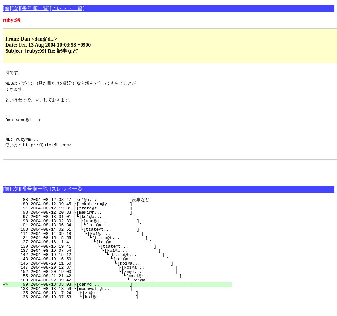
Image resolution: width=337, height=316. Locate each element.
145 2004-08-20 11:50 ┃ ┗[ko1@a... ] (115, 276)
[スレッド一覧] (67, 8)
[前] (7, 8)
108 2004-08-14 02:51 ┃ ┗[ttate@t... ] (119, 242)
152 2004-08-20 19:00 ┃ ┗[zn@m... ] (115, 284)
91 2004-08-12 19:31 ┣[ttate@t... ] (121, 220)
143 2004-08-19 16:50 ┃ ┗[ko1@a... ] (116, 271)
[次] (15, 8)
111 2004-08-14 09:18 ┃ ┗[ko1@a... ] (118, 246)
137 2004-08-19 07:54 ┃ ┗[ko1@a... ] (117, 263)
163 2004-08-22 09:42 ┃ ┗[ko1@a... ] (114, 292)
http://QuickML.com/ (47, 156)
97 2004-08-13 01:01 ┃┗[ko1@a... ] (119, 229)
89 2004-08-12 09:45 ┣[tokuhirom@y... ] (121, 216)
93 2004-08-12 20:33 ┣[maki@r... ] (121, 225)
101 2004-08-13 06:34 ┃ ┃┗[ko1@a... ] (117, 237)
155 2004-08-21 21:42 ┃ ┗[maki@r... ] (115, 288)
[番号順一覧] (35, 8)
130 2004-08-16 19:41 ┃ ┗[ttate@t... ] (117, 259)
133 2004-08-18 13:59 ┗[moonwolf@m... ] (121, 301)
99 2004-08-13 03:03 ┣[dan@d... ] (121, 297)
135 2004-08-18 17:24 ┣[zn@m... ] (120, 305)
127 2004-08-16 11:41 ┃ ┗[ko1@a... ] (117, 254)
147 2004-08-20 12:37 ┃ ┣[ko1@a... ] (115, 280)
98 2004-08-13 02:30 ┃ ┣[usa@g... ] (119, 233)
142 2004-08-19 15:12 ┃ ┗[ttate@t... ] (116, 267)
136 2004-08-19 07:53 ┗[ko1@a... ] (120, 309)
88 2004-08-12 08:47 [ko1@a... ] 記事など (120, 212)
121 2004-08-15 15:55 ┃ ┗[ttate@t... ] (118, 250)
